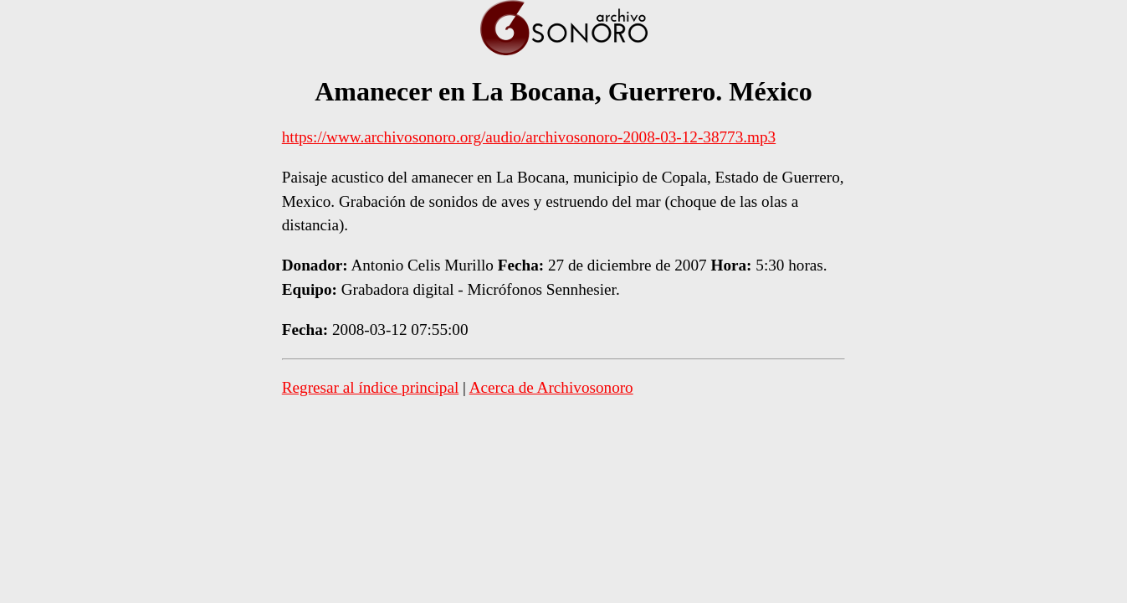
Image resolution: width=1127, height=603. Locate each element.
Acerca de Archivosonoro (551, 387)
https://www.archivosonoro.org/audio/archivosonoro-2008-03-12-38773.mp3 (529, 137)
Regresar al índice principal (370, 387)
